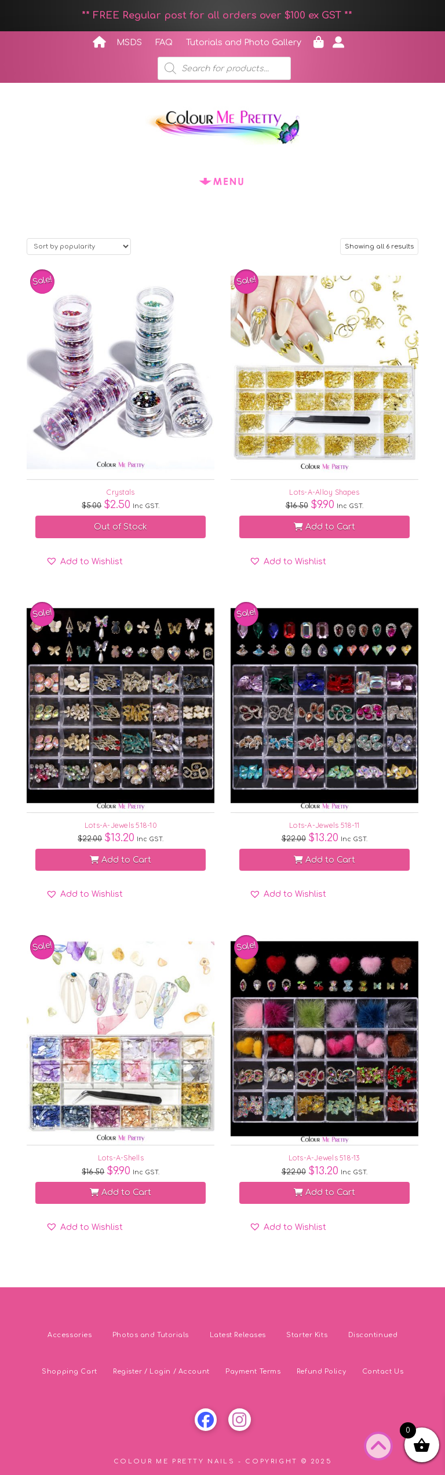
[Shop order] (79, 246)
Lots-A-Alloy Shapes (324, 491)
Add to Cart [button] (324, 527)
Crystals (120, 491)
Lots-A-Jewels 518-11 (324, 825)
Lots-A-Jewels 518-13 (324, 1157)
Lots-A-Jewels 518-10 (121, 825)
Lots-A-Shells (121, 1157)
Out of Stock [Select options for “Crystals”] (120, 527)
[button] (222, 181)
